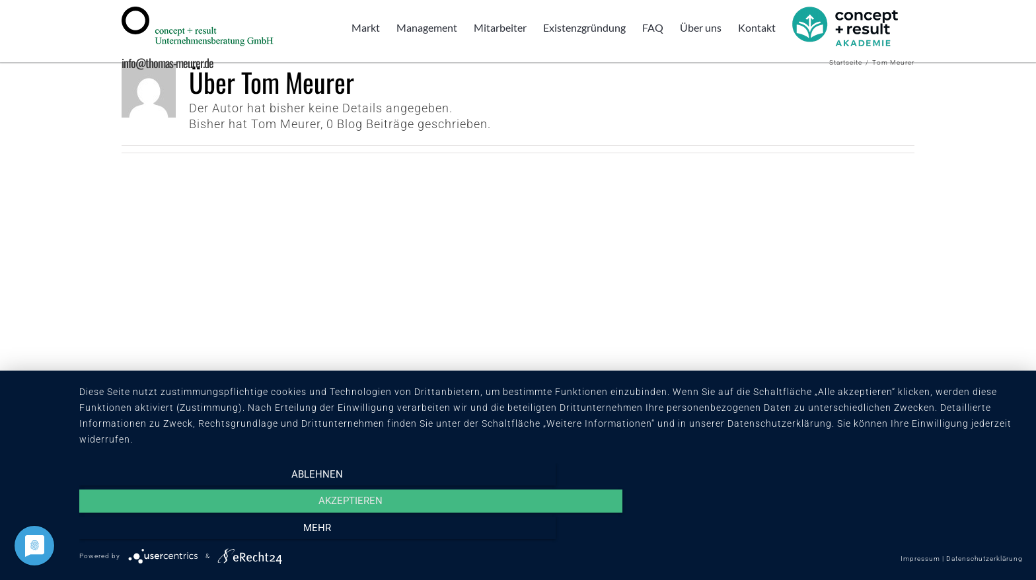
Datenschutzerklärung (984, 558)
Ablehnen (220, 532)
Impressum (920, 558)
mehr (881, 532)
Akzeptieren (551, 532)
